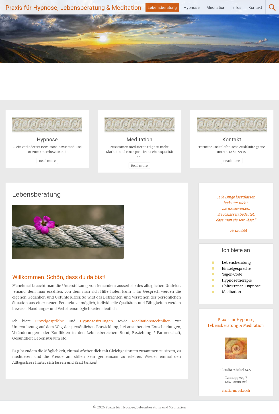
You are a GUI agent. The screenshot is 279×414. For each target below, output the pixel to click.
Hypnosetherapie (237, 280)
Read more (47, 161)
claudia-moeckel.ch (236, 391)
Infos (237, 7)
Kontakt (255, 7)
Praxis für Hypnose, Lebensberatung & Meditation (73, 7)
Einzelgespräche (236, 268)
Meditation (216, 7)
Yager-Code (232, 274)
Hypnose (192, 7)
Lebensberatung (162, 7)
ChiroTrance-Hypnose (241, 286)
